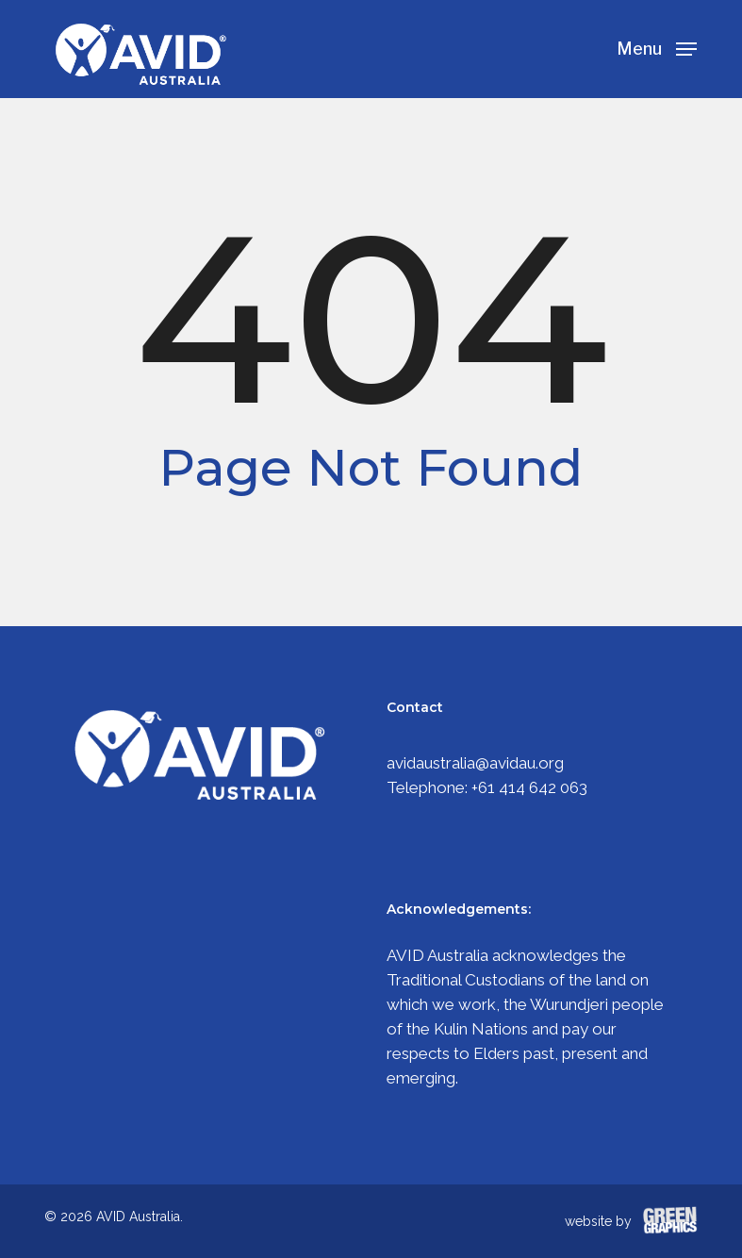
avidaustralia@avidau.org (475, 762)
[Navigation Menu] (657, 48)
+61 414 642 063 (529, 787)
